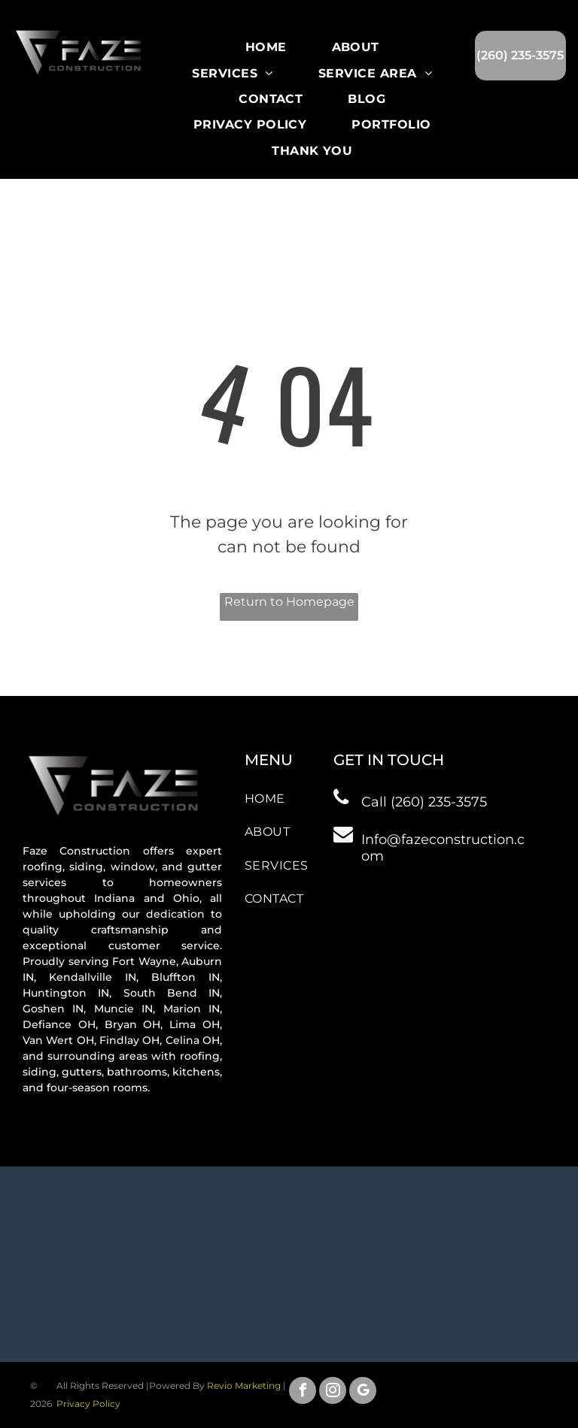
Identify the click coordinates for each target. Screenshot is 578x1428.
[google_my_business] (362, 1392)
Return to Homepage (289, 601)
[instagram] (332, 1392)
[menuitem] (266, 47)
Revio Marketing (244, 1385)
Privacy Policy (88, 1403)
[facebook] (302, 1392)
